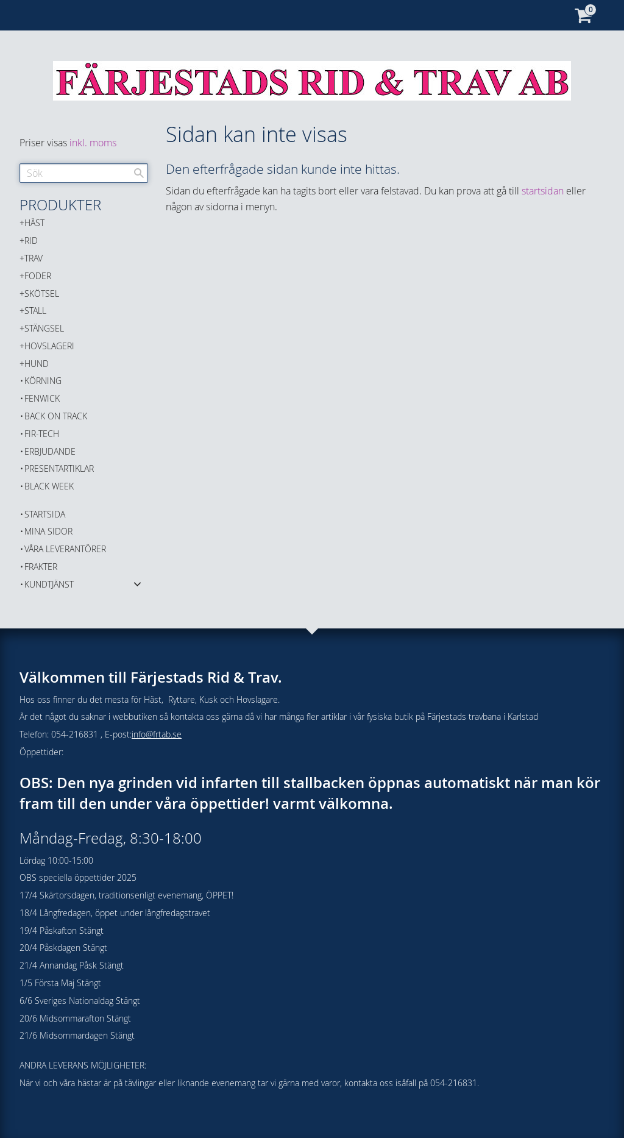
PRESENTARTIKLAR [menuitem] (59, 468)
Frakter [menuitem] (40, 566)
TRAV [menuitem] (33, 258)
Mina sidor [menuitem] (48, 531)
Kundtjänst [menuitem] (49, 584)
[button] (137, 583)
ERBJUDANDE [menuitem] (50, 451)
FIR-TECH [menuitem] (41, 433)
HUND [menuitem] (36, 363)
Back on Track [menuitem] (55, 416)
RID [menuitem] (31, 240)
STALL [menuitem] (35, 310)
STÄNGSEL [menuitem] (44, 328)
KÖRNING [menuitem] (43, 380)
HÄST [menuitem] (34, 223)
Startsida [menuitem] (44, 514)
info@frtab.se (157, 734)
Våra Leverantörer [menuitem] (65, 549)
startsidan (543, 190)
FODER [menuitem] (37, 276)
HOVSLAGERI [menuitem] (49, 346)
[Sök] (139, 173)
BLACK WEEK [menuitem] (49, 486)
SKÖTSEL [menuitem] (41, 293)
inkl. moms (92, 142)
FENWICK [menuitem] (42, 398)
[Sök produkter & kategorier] (84, 173)
